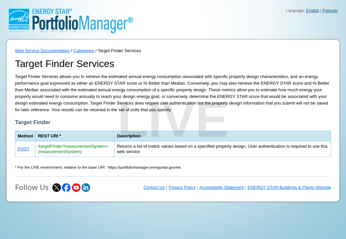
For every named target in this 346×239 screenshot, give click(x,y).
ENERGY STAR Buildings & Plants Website (289, 187)
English (312, 10)
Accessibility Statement (221, 187)
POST (23, 148)
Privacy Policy (182, 187)
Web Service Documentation (42, 50)
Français (330, 10)
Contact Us (154, 187)
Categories (83, 50)
